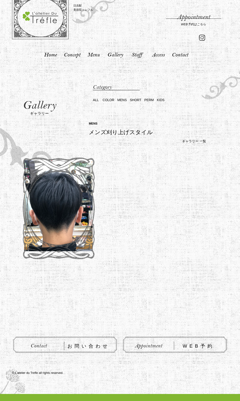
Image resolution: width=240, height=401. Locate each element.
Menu (93, 55)
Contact (180, 55)
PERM (149, 100)
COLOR (108, 100)
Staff (136, 55)
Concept (72, 55)
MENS (122, 100)
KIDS (161, 100)
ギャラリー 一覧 (194, 141)
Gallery (115, 55)
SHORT (135, 100)
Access (158, 55)
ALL (96, 100)
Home (50, 55)
